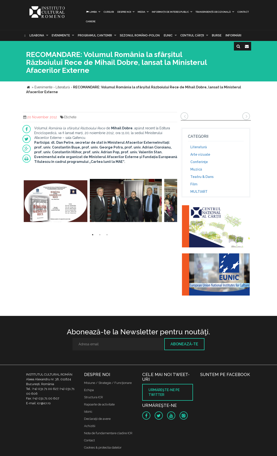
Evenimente (61, 35)
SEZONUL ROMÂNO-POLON (140, 35)
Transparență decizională (213, 12)
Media (141, 12)
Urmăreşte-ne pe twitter (164, 392)
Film (193, 184)
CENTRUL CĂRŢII (192, 35)
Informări (233, 35)
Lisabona (36, 35)
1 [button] (92, 234)
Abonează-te (184, 344)
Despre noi (124, 12)
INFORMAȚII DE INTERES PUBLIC (170, 12)
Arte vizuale (200, 154)
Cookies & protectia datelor (103, 447)
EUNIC (168, 35)
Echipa (89, 390)
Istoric (88, 411)
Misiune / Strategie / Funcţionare (108, 383)
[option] (56, 201)
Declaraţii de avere (97, 419)
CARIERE (91, 21)
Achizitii (89, 426)
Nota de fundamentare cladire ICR (108, 433)
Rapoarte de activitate (99, 404)
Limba (91, 12)
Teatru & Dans (202, 177)
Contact (243, 12)
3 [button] (107, 234)
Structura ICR (93, 397)
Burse (216, 35)
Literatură (198, 147)
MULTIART (199, 192)
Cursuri (108, 12)
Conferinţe (199, 162)
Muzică (196, 169)
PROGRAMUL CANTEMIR (95, 35)
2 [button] (99, 234)
